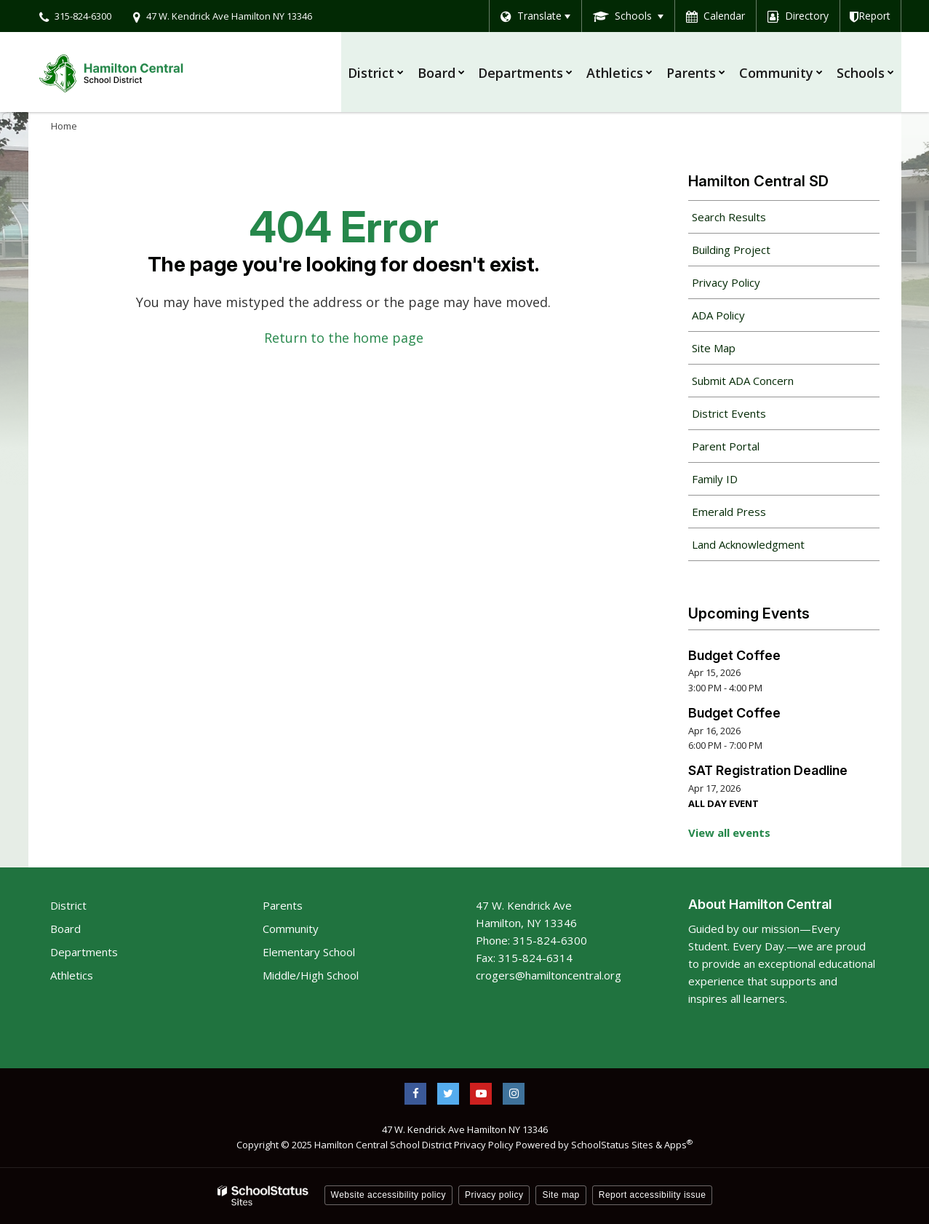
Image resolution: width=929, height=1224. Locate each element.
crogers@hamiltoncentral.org (548, 975)
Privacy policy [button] (494, 1195)
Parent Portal (746, 450)
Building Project (731, 249)
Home (64, 125)
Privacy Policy (726, 282)
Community (291, 928)
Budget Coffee (734, 655)
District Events (729, 413)
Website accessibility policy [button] (389, 1195)
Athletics (71, 975)
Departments (84, 952)
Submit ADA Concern (743, 380)
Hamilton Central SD (758, 181)
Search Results (729, 217)
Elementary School (309, 952)
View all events (729, 832)
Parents (283, 905)
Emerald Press (729, 511)
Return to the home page (343, 337)
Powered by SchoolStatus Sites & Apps (604, 1144)
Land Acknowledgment (748, 544)
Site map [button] (560, 1195)
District (68, 905)
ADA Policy (718, 315)
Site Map (713, 348)
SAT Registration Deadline (768, 770)
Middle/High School (311, 975)
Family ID (735, 482)
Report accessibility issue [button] (652, 1195)
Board (65, 928)
